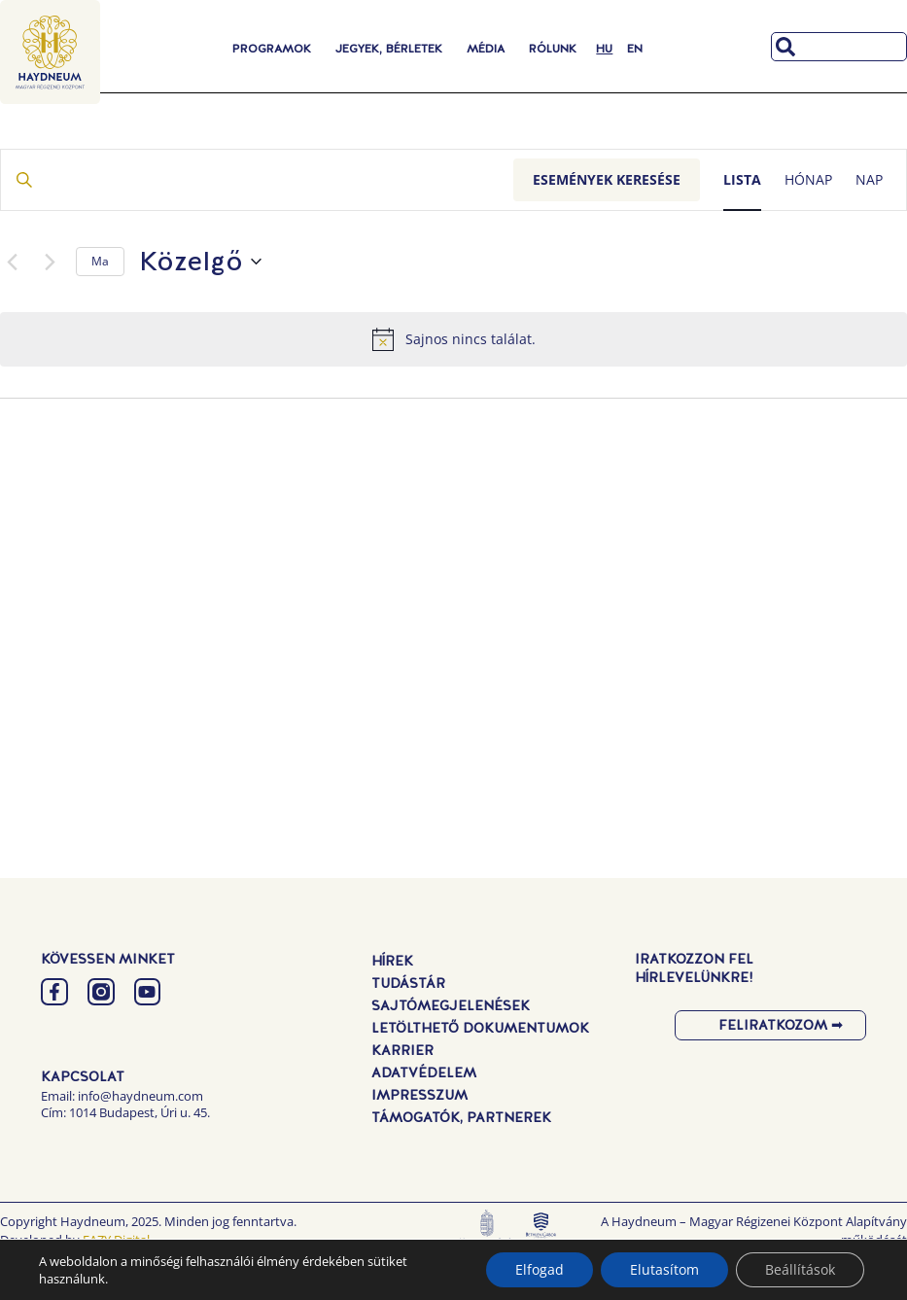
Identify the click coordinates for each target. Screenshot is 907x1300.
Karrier (402, 1050)
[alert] (453, 339)
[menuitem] (604, 48)
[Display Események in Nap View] (869, 180)
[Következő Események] (49, 261)
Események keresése (606, 179)
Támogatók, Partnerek (461, 1117)
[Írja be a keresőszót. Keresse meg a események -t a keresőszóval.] (257, 180)
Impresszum (419, 1095)
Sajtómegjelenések (450, 1005)
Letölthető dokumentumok (480, 1027)
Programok (271, 48)
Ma (100, 261)
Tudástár (408, 983)
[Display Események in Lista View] (742, 180)
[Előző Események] (11, 261)
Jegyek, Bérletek (388, 48)
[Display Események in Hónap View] (808, 180)
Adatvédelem (423, 1072)
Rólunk (552, 48)
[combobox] (839, 46)
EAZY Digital (116, 1239)
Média (486, 48)
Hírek (392, 960)
